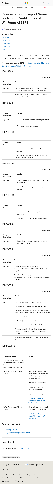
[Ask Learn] (45, 7)
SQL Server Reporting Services (24, 8)
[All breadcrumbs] (3, 7)
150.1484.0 (6, 43)
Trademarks (5, 481)
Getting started (11, 429)
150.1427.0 (6, 46)
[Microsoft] (26, 3)
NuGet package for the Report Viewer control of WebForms (37, 400)
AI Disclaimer (6, 475)
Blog (28, 475)
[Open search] (44, 3)
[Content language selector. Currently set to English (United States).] (11, 464)
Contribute (37, 475)
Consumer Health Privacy (19, 478)
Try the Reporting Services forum (18, 432)
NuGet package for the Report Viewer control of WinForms (37, 416)
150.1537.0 (6, 41)
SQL (9, 8)
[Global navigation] (2, 3)
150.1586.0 (6, 38)
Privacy (4, 478)
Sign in (49, 3)
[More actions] (49, 7)
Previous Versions (18, 475)
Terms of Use (35, 478)
